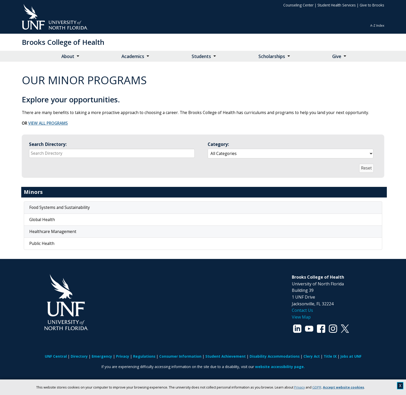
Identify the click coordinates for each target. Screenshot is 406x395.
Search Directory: (48, 144)
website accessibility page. (280, 366)
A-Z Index (377, 25)
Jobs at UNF (350, 356)
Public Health (41, 243)
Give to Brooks (372, 5)
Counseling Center (298, 5)
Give (336, 56)
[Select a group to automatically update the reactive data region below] (290, 153)
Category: (218, 144)
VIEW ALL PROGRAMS (48, 123)
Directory (79, 356)
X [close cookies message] (400, 386)
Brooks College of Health (63, 42)
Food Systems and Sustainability (59, 207)
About (67, 56)
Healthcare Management (52, 231)
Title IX (330, 356)
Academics (132, 56)
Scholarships (271, 56)
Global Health (42, 219)
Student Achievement (225, 356)
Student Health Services (336, 5)
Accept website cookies (343, 387)
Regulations (144, 356)
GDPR (316, 387)
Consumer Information (180, 356)
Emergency (102, 356)
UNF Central (56, 356)
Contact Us (302, 310)
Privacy (299, 387)
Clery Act (311, 356)
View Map (301, 317)
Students (201, 56)
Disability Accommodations (275, 356)
